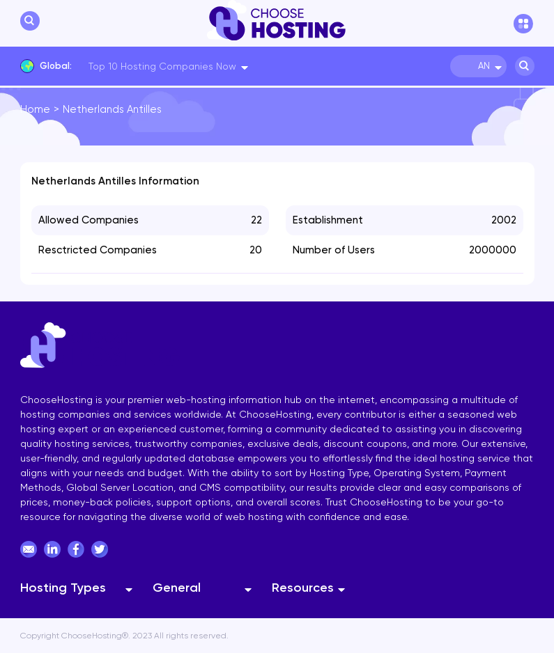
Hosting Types (63, 587)
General (177, 587)
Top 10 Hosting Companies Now (162, 66)
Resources (303, 587)
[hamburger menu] (524, 23)
